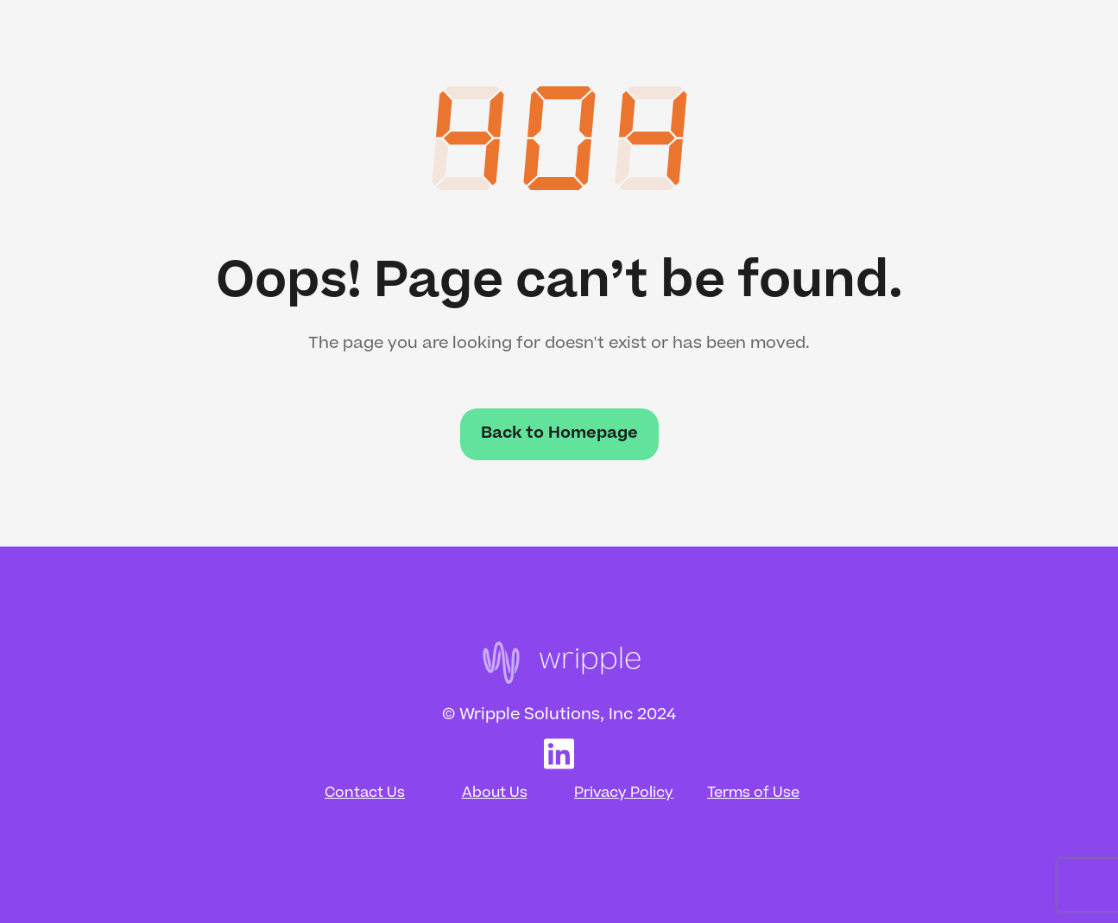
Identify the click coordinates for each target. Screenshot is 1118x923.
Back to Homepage (559, 434)
